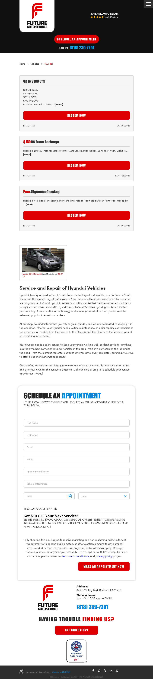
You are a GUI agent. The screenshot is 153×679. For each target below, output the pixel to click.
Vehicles (35, 64)
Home (22, 64)
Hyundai (49, 64)
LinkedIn (111, 671)
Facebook (93, 671)
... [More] (57, 104)
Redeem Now (76, 115)
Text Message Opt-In (40, 509)
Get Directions (76, 630)
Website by (61, 672)
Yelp (105, 671)
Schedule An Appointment (77, 39)
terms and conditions (75, 556)
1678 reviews (112, 17)
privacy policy (104, 556)
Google (99, 671)
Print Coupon (29, 126)
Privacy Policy (44, 672)
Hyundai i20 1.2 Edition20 (32, 274)
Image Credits (31, 672)
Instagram (117, 671)
